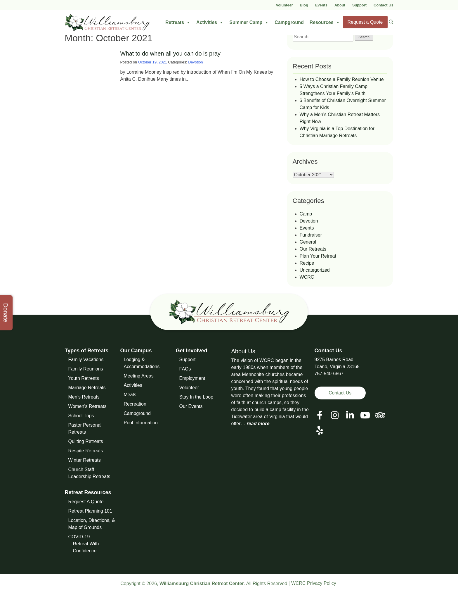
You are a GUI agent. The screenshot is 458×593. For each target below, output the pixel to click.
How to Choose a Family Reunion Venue (342, 79)
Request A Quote (86, 501)
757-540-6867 (329, 373)
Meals (130, 394)
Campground (289, 22)
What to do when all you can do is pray (170, 53)
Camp (306, 213)
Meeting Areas (139, 375)
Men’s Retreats (84, 396)
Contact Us (383, 5)
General (308, 241)
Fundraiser (311, 234)
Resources (325, 22)
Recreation (135, 403)
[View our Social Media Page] (335, 415)
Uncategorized (315, 270)
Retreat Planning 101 (90, 510)
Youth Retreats (83, 378)
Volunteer (284, 5)
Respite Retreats (85, 450)
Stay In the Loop (196, 396)
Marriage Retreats (87, 387)
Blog (304, 5)
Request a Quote (365, 22)
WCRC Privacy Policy (313, 583)
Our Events (191, 406)
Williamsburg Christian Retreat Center (201, 583)
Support (359, 5)
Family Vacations (86, 359)
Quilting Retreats (85, 441)
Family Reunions (85, 368)
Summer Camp (249, 22)
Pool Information (141, 422)
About (339, 5)
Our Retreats (313, 248)
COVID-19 (79, 536)
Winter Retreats (84, 460)
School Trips (81, 415)
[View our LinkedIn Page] (350, 415)
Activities (209, 22)
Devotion (195, 62)
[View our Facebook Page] (319, 415)
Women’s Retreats (87, 406)
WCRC (307, 277)
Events (321, 5)
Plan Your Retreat (318, 256)
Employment (192, 378)
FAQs (185, 368)
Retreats (177, 22)
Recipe (307, 263)
